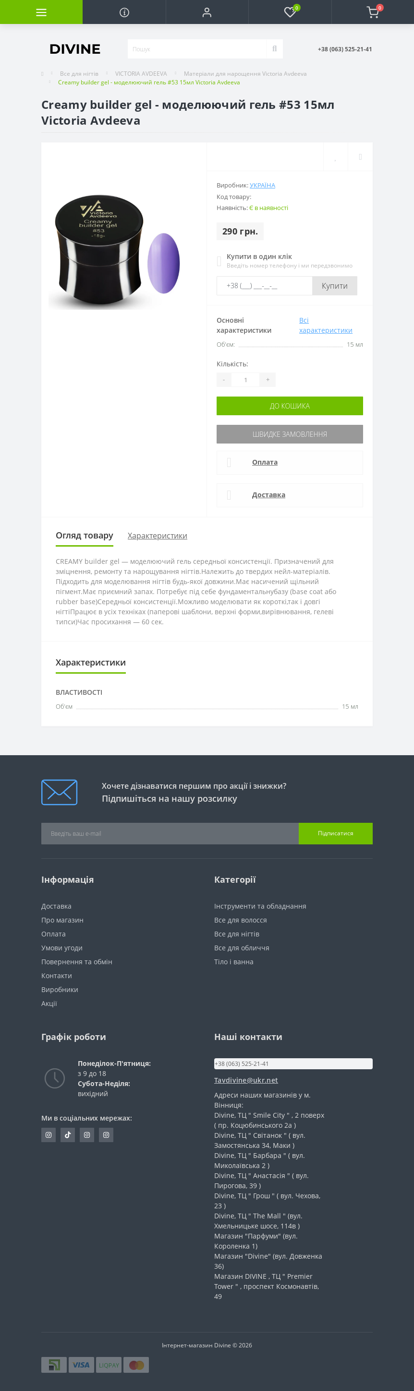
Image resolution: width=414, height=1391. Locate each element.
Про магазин (62, 919)
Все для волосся (240, 919)
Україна (262, 185)
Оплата (265, 462)
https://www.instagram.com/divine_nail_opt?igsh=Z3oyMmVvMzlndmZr (48, 1135)
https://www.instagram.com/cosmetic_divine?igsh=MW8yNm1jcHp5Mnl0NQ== (106, 1135)
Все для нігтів (79, 74)
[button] (207, 12)
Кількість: (232, 363)
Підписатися (335, 833)
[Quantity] (245, 380)
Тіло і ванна (234, 961)
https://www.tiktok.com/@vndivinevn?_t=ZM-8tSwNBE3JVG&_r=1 (68, 1135)
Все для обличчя (241, 947)
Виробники (59, 989)
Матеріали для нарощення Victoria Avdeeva (245, 74)
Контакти (56, 975)
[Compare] (360, 156)
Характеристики (157, 535)
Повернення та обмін (76, 961)
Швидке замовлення (290, 434)
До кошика (290, 405)
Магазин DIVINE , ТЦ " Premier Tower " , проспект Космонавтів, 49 (266, 1286)
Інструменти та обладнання (260, 906)
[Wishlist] (335, 156)
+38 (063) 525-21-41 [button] (242, 1064)
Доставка (268, 494)
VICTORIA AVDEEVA (141, 74)
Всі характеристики (326, 325)
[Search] (274, 48)
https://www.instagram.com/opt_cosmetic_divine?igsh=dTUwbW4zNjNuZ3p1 (87, 1135)
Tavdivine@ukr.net (246, 1080)
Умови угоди (62, 947)
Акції (49, 1003)
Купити (335, 286)
